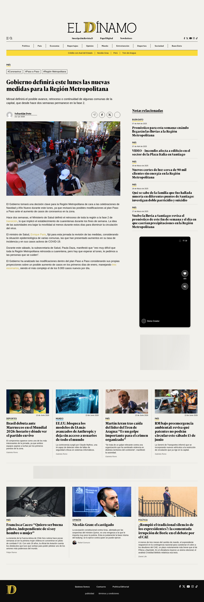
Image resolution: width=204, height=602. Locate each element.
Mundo (105, 46)
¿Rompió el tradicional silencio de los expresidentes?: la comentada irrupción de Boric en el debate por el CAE (166, 530)
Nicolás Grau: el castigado (93, 524)
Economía (54, 46)
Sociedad (159, 46)
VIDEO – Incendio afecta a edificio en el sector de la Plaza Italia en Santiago (161, 152)
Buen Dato (177, 46)
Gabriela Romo (12, 452)
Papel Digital (106, 38)
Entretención (122, 46)
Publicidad (89, 593)
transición (11, 221)
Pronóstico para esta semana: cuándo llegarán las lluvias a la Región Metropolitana (160, 131)
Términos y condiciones (109, 593)
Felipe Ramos (11, 552)
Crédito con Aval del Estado (80, 53)
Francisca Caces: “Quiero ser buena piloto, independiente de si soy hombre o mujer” (34, 528)
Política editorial (121, 586)
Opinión (90, 46)
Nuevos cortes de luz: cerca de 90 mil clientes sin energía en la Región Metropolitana (159, 173)
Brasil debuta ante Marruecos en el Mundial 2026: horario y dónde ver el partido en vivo (26, 429)
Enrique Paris (38, 234)
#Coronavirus (14, 71)
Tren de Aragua (129, 53)
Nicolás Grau (103, 53)
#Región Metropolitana (54, 71)
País (40, 46)
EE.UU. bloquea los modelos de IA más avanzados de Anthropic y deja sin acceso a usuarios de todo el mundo (76, 431)
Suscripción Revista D (82, 38)
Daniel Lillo (142, 557)
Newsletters (126, 38)
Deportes (141, 46)
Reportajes (72, 46)
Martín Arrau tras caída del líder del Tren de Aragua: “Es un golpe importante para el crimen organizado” (126, 431)
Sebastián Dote (23, 113)
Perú (115, 53)
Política (26, 46)
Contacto (101, 586)
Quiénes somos (82, 586)
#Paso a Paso (32, 71)
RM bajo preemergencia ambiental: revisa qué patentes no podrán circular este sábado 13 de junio (175, 431)
